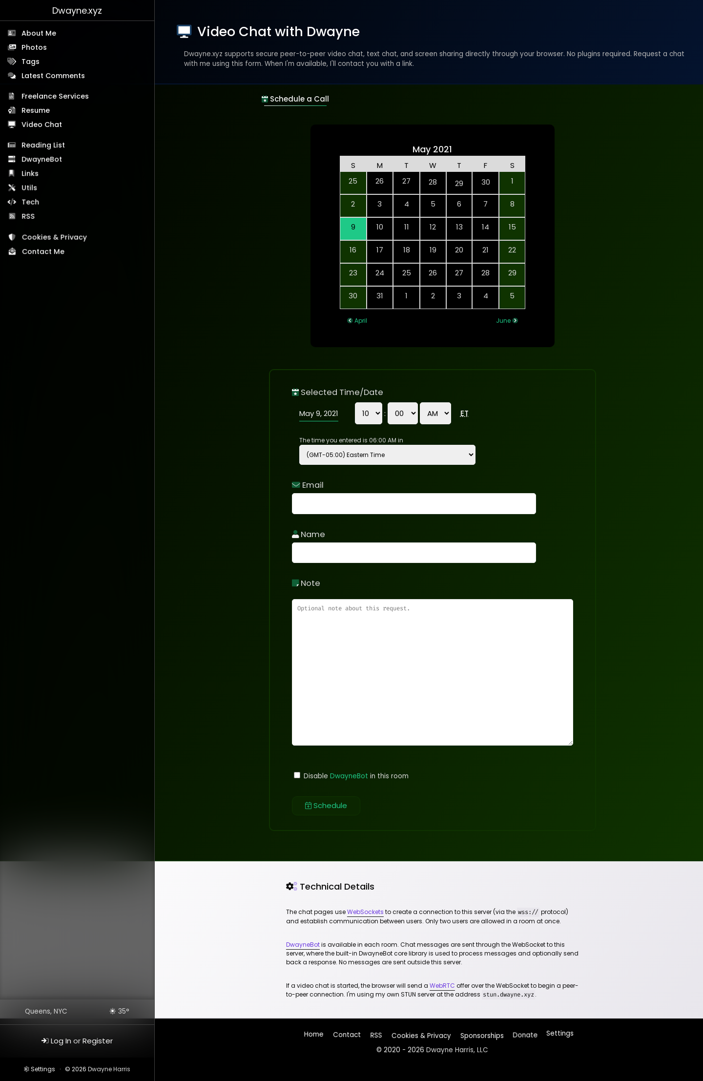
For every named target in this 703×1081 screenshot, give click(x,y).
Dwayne (77, 10)
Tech (31, 203)
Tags (30, 61)
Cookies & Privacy (54, 239)
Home (314, 1035)
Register (98, 1041)
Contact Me (43, 253)
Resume (35, 110)
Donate (524, 1033)
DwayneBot (42, 160)
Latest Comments (53, 76)
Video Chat (42, 124)
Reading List (43, 145)
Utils (30, 188)
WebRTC (442, 985)
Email (308, 485)
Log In (61, 1041)
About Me (38, 33)
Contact (347, 1035)
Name (308, 534)
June (503, 320)
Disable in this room (351, 776)
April (360, 320)
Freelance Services (55, 96)
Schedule (326, 805)
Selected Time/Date (337, 392)
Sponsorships (481, 1033)
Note (306, 583)
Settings (43, 1069)
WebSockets (365, 912)
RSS (29, 217)
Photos (34, 47)
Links (30, 174)
